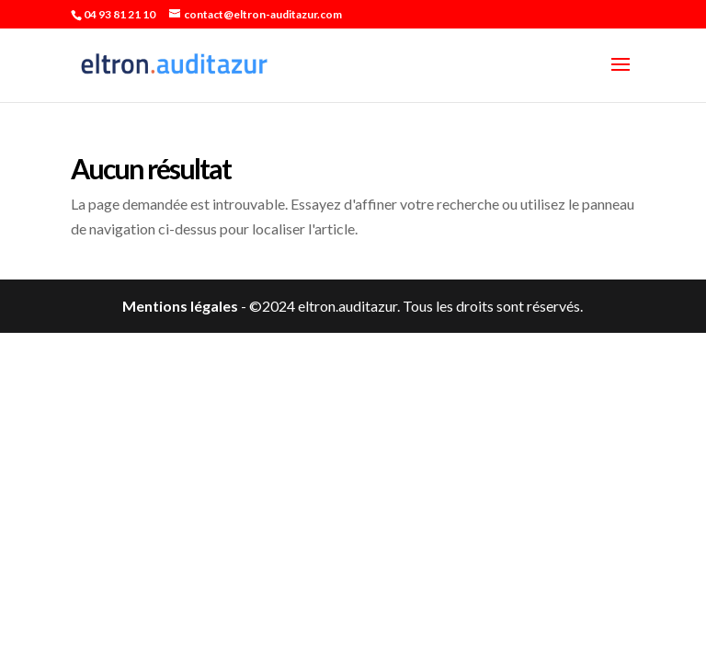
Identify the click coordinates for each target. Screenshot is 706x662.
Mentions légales (180, 305)
